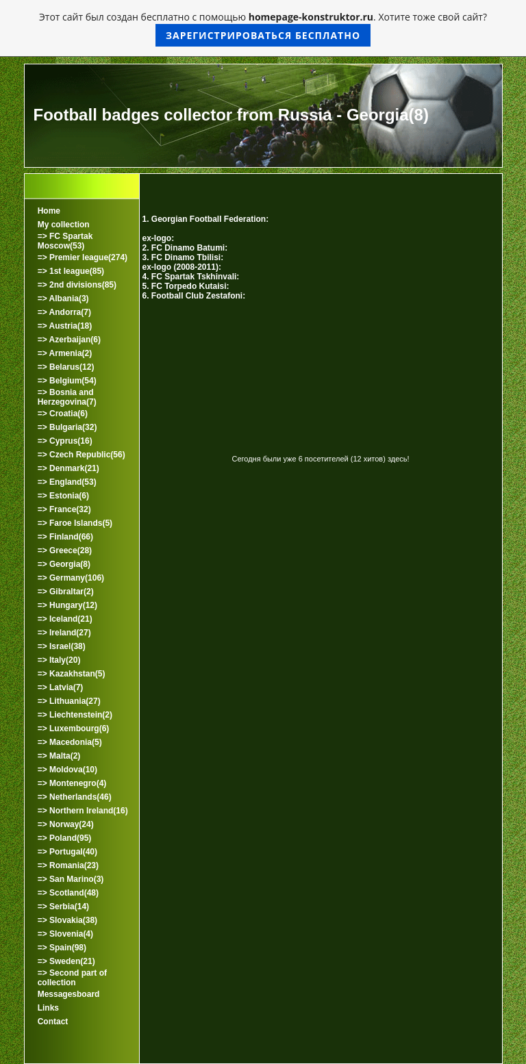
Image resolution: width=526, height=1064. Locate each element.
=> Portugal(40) (67, 852)
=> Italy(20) (59, 660)
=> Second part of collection (72, 977)
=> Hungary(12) (67, 605)
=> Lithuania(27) (69, 701)
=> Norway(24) (66, 824)
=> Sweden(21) (66, 961)
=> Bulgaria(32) (67, 427)
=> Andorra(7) (64, 312)
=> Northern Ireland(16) (83, 810)
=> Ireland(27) (64, 632)
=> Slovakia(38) (67, 920)
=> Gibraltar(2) (66, 591)
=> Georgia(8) (64, 564)
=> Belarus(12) (66, 367)
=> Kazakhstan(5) (71, 674)
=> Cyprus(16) (65, 441)
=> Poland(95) (65, 838)
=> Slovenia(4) (65, 934)
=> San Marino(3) (71, 879)
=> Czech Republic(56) (81, 454)
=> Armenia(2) (65, 353)
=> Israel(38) (62, 646)
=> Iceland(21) (65, 619)
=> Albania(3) (63, 298)
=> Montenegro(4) (72, 783)
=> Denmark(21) (68, 468)
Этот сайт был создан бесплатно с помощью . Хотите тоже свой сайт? (263, 28)
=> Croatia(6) (63, 413)
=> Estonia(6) (63, 496)
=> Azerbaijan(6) (69, 339)
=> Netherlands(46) (75, 797)
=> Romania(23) (68, 865)
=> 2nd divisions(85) (77, 285)
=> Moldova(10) (67, 769)
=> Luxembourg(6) (74, 728)
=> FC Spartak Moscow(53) (65, 241)
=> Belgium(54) (67, 380)
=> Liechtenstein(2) (75, 715)
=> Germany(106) (71, 578)
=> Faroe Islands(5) (75, 523)
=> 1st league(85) (71, 271)
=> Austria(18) (65, 326)
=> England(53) (67, 482)
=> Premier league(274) (82, 257)
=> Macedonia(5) (70, 742)
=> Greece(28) (65, 550)
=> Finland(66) (65, 537)
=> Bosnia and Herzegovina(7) (67, 397)
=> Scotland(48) (68, 893)
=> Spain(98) (62, 947)
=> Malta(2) (59, 756)
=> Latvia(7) (61, 687)
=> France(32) (64, 509)
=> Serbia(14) (63, 906)
